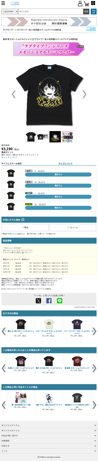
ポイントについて (9, 157)
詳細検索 (93, 11)
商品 (25, 227)
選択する (58, 174)
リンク (4, 450)
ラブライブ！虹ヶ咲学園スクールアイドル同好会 (39, 29)
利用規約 (5, 440)
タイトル (72, 227)
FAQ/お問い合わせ (9, 435)
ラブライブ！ (9, 29)
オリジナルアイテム (10, 425)
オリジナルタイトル (10, 430)
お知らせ (5, 445)
